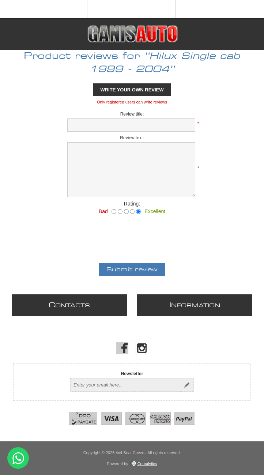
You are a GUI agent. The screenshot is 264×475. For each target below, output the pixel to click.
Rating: (132, 204)
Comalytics (143, 463)
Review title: (132, 114)
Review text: (132, 137)
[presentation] (132, 234)
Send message (18, 458)
